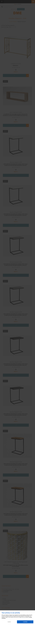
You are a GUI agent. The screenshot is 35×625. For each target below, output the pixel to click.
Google (30, 617)
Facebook (4, 618)
